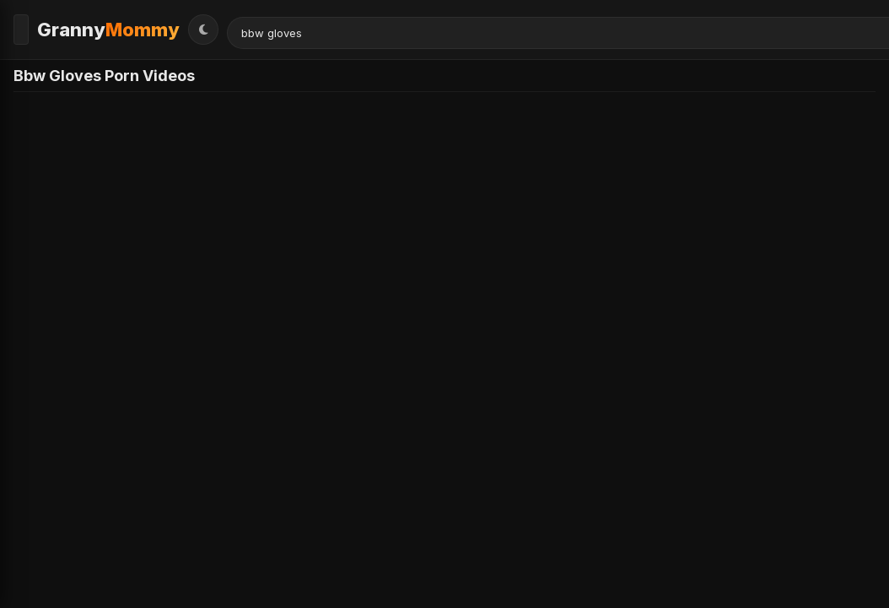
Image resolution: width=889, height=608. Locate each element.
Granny (123, 26)
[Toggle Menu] (28, 26)
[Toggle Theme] (860, 26)
